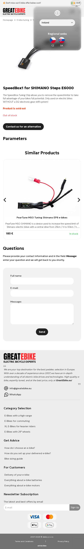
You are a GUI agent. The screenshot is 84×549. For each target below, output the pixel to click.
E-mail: (14, 287)
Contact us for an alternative (23, 126)
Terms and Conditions (24, 541)
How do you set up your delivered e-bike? (27, 453)
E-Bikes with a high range (18, 415)
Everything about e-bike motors (22, 485)
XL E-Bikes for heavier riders (19, 426)
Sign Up (75, 507)
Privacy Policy (63, 541)
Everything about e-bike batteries (23, 480)
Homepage (8, 20)
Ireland (45, 22)
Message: (16, 301)
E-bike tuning (23, 20)
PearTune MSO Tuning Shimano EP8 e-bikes (42, 217)
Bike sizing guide (13, 458)
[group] (42, 199)
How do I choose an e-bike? (19, 447)
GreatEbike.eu (63, 380)
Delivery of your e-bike (16, 474)
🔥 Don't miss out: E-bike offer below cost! (22, 3)
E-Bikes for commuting (17, 420)
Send (42, 331)
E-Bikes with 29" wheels (17, 431)
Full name (16, 275)
